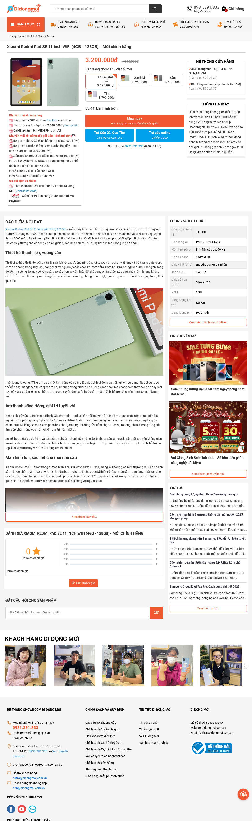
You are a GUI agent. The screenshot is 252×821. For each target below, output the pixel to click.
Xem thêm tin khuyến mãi (208, 467)
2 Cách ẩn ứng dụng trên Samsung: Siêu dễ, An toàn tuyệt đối (208, 533)
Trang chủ (16, 36)
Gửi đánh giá (83, 583)
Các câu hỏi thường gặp (100, 722)
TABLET (31, 36)
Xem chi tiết (70, 125)
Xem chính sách (26, 191)
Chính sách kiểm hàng (99, 762)
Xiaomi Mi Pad (46, 36)
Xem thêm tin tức (208, 602)
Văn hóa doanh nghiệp (154, 742)
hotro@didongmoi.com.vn (30, 778)
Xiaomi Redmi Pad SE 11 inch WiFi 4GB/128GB (35, 229)
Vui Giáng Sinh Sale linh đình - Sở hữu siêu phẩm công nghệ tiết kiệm (204, 456)
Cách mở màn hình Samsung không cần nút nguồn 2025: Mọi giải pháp (207, 509)
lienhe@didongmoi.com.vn (216, 732)
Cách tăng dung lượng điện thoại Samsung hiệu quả (204, 487)
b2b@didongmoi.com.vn (29, 788)
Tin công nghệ (148, 722)
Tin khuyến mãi (149, 729)
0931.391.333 (205, 7)
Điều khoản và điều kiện (100, 736)
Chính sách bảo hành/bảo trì (103, 742)
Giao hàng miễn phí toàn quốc (104, 776)
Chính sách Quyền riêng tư (102, 729)
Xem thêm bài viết (84, 516)
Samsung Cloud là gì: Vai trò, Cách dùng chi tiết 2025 (204, 580)
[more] (243, 794)
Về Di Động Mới (149, 736)
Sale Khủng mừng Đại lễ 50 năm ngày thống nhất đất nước (205, 390)
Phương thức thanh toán (101, 769)
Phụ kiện (52, 120)
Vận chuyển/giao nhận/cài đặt (105, 756)
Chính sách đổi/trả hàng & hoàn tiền (108, 749)
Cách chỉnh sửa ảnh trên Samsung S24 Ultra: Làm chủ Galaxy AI (205, 557)
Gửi (156, 613)
